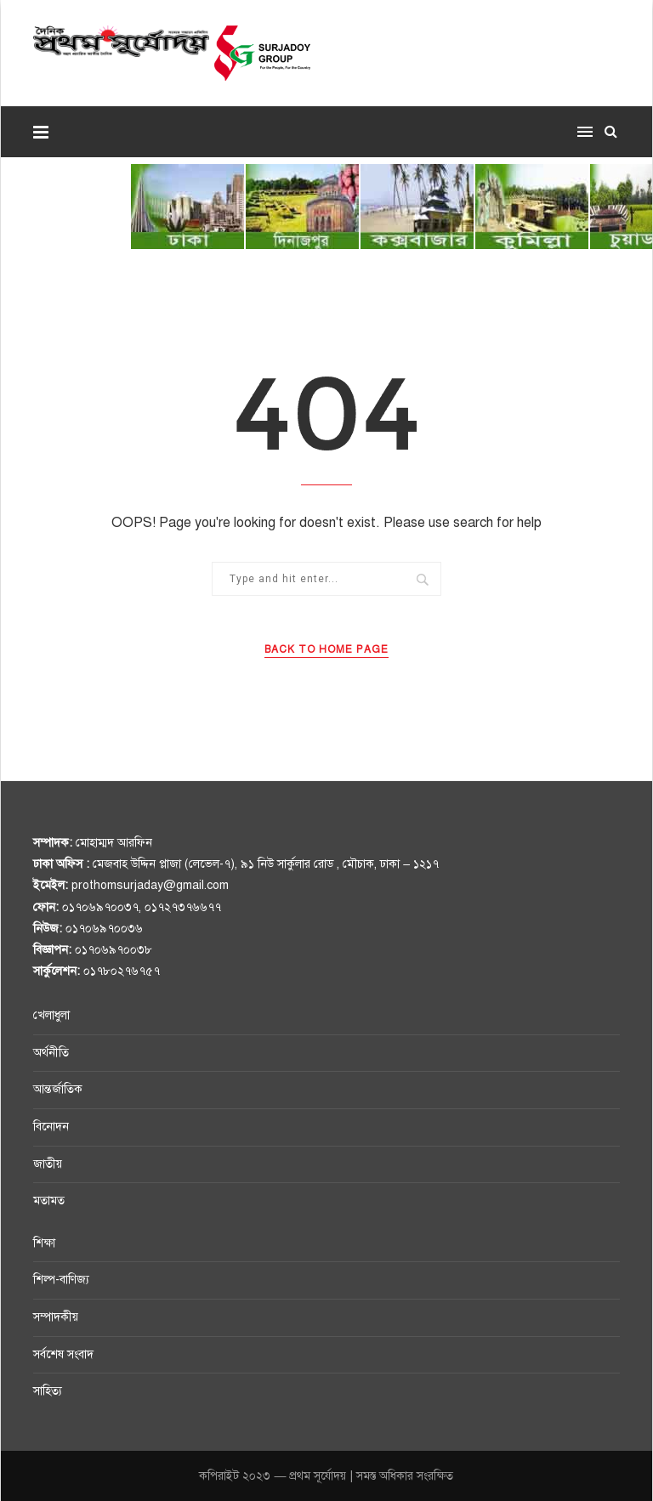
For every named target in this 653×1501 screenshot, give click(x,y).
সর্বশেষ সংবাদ (63, 1354)
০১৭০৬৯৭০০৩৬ (104, 928)
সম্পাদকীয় (55, 1317)
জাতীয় (47, 1164)
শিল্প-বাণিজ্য (61, 1279)
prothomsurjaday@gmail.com (150, 885)
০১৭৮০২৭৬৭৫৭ (121, 971)
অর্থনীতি (51, 1052)
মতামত (49, 1200)
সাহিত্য (47, 1391)
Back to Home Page (326, 649)
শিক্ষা (44, 1243)
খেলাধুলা (51, 1015)
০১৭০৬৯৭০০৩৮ (113, 950)
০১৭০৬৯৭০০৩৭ (100, 907)
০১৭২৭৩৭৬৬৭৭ (183, 907)
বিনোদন (51, 1126)
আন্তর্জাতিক (57, 1089)
